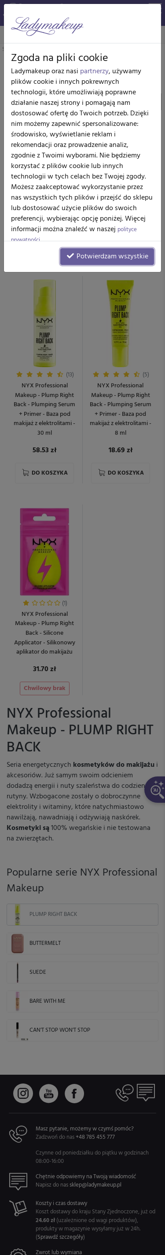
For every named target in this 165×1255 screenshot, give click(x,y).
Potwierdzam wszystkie (107, 256)
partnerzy (94, 71)
